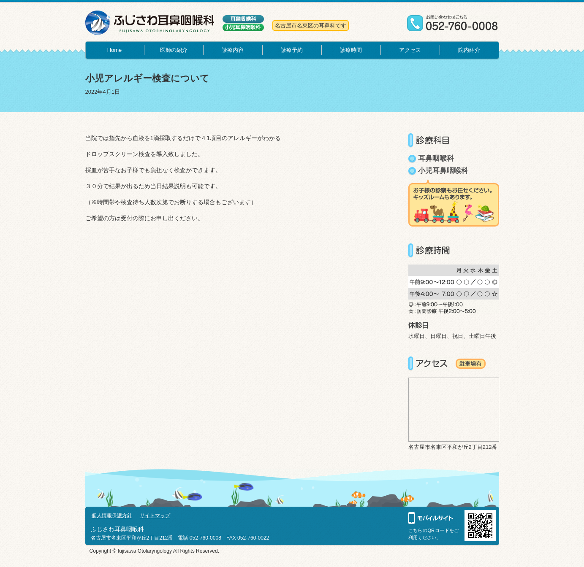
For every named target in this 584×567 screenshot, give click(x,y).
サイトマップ (155, 515)
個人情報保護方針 (112, 515)
